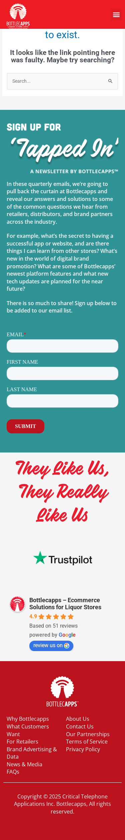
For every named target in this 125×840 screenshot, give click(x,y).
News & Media (24, 764)
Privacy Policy (83, 749)
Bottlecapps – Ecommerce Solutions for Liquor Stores (65, 604)
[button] (116, 14)
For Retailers (22, 741)
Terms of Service (87, 741)
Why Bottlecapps (28, 718)
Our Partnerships (88, 734)
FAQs (13, 771)
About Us (77, 718)
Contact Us (80, 726)
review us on (51, 645)
